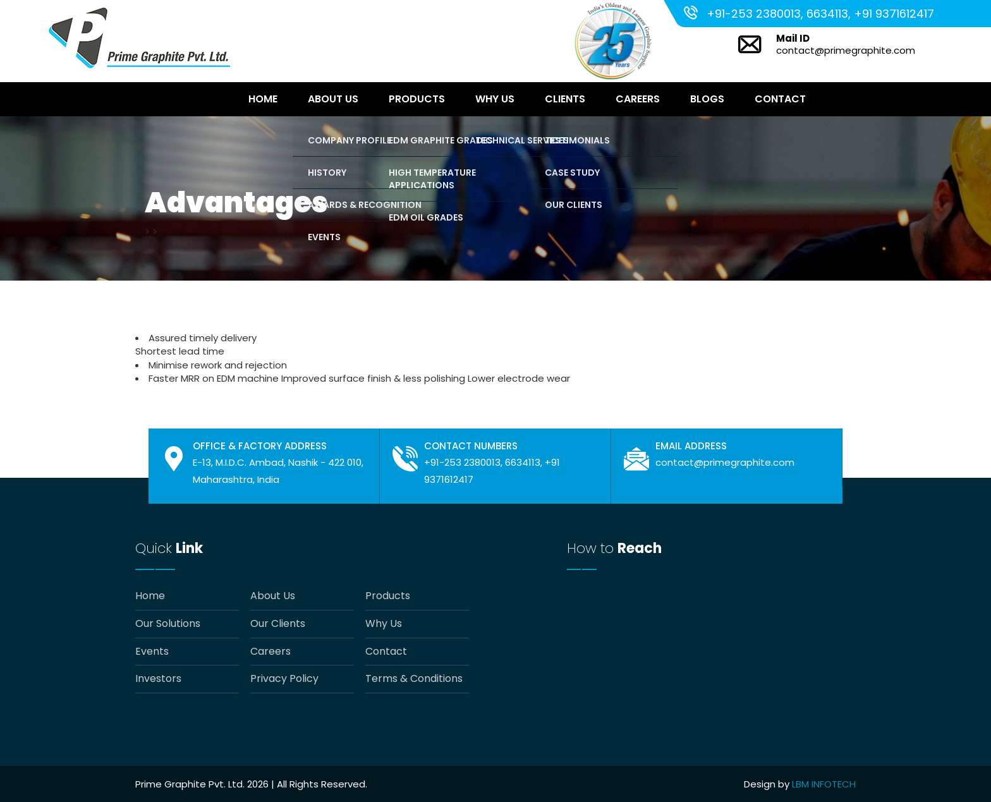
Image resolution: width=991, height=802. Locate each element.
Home (262, 99)
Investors (158, 679)
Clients (565, 99)
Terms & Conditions (414, 679)
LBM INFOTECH (824, 784)
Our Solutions (167, 624)
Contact (780, 99)
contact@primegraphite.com (845, 50)
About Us (333, 99)
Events (152, 652)
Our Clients (277, 624)
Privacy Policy (284, 679)
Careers (638, 99)
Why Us (494, 99)
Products (417, 99)
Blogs (707, 99)
